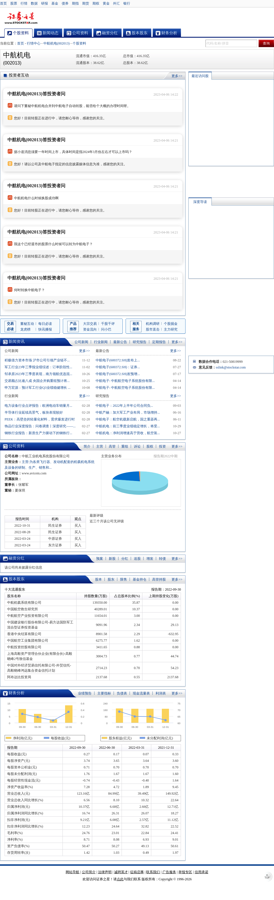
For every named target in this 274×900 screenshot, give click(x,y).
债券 (65, 3)
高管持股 (159, 579)
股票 (13, 3)
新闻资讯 (17, 341)
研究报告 (139, 342)
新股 (112, 559)
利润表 (161, 693)
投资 (162, 446)
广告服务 (169, 872)
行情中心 (34, 43)
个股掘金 (171, 324)
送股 (137, 559)
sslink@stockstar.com (231, 367)
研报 (44, 3)
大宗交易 (90, 324)
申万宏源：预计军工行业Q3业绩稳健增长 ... (37, 388)
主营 (99, 446)
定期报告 (159, 342)
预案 (99, 559)
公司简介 (89, 872)
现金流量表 (141, 693)
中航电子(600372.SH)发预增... (118, 374)
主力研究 (171, 329)
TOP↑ (268, 877)
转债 (162, 559)
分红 (124, 559)
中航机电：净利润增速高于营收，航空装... (128, 433)
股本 (98, 579)
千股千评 (108, 324)
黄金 (106, 3)
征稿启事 (137, 872)
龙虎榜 (25, 329)
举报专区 (185, 872)
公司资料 (17, 446)
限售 (123, 579)
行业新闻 (101, 342)
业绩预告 (85, 693)
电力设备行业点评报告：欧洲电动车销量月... (38, 406)
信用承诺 (201, 872)
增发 (149, 559)
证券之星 (20, 18)
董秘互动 (27, 324)
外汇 (116, 3)
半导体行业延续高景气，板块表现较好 (34, 412)
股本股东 (17, 579)
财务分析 (17, 693)
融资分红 (17, 558)
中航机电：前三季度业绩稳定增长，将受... (128, 426)
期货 (85, 3)
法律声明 (105, 872)
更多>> (177, 76)
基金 (54, 3)
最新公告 (120, 342)
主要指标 (104, 693)
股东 (111, 579)
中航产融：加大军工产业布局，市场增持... (128, 412)
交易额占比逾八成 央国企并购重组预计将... (37, 381)
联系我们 (153, 872)
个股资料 (79, 43)
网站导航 (72, 872)
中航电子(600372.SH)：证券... (118, 367)
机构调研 (153, 324)
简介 (87, 446)
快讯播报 (45, 329)
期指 (75, 3)
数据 (34, 3)
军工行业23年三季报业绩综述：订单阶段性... (38, 367)
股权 (149, 446)
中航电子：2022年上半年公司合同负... (124, 406)
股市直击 (153, 329)
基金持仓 (139, 579)
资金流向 (90, 329)
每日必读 (45, 324)
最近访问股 (200, 76)
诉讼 (137, 446)
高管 (112, 446)
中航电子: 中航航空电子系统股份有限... (125, 381)
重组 (124, 446)
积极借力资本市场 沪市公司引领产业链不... (37, 360)
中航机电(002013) (56, 43)
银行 (126, 3)
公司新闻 (81, 342)
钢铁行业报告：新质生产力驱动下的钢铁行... (38, 433)
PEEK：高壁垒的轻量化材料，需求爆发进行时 (40, 419)
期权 (95, 3)
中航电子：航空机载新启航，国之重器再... (128, 419)
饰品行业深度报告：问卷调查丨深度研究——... (40, 426)
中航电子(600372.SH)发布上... (118, 360)
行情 (24, 3)
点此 (120, 879)
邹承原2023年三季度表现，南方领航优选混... (38, 374)
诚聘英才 (121, 872)
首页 (3, 3)
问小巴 (106, 329)
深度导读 (200, 202)
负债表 (122, 693)
